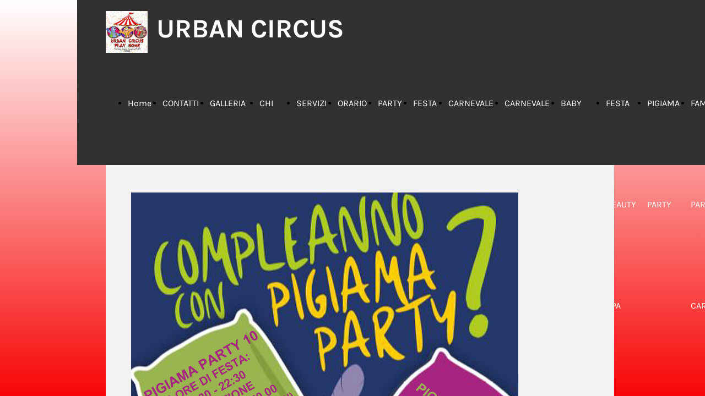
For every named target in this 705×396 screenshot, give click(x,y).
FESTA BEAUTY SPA (621, 204)
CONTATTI (180, 103)
